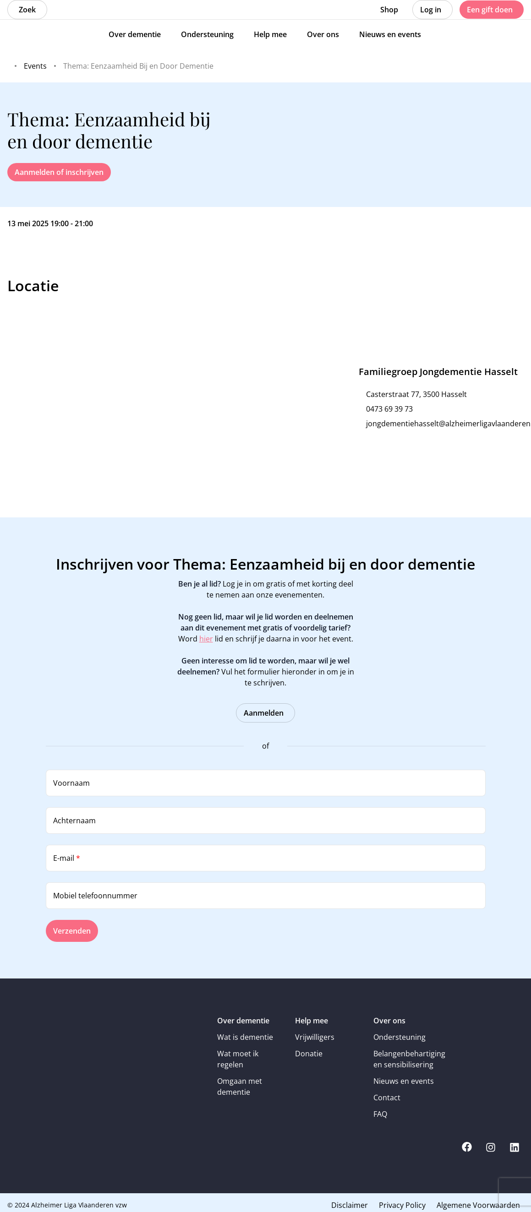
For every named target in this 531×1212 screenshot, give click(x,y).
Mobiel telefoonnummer (95, 896)
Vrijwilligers (314, 1037)
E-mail (66, 858)
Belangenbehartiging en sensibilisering (405, 1059)
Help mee (311, 1021)
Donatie (309, 1054)
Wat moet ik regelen (237, 1059)
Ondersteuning (399, 1037)
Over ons (389, 1021)
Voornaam (71, 783)
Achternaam (74, 820)
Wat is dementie (245, 1037)
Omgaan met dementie (239, 1086)
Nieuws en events (403, 1081)
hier (206, 639)
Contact (386, 1097)
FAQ (380, 1114)
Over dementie (243, 1021)
